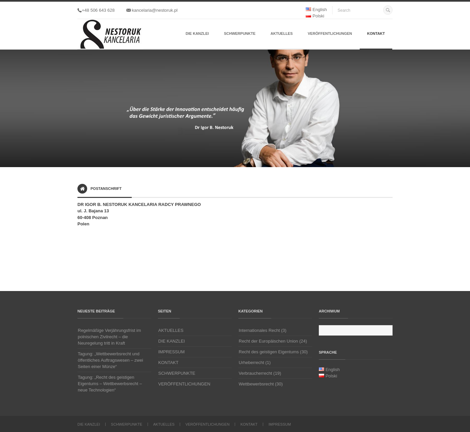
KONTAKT (376, 33)
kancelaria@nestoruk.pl (152, 10)
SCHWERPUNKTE (239, 33)
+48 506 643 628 (96, 10)
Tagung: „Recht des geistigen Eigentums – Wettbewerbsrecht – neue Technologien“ (110, 383)
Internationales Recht (259, 330)
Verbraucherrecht (255, 373)
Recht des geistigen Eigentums (269, 351)
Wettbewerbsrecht (256, 383)
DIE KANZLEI (197, 33)
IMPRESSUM (171, 351)
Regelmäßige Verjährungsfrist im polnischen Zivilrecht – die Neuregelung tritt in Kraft (109, 337)
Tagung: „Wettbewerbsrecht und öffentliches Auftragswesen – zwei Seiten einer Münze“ (110, 360)
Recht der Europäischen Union (268, 341)
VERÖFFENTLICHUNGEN (330, 33)
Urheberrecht (251, 362)
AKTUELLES (282, 33)
